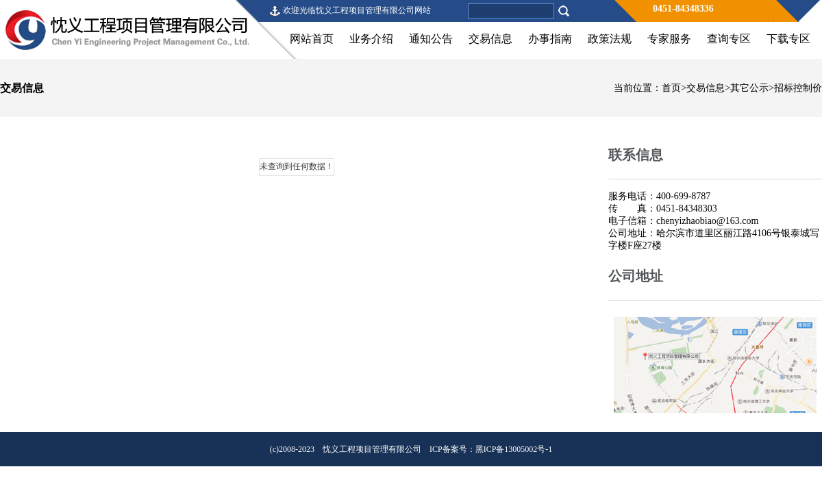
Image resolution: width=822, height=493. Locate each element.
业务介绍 (371, 39)
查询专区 (729, 39)
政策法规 (610, 39)
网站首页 (312, 39)
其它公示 (749, 88)
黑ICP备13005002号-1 (514, 449)
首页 (671, 88)
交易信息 (490, 39)
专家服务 (669, 39)
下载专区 (788, 39)
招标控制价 (798, 88)
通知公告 (431, 39)
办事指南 (550, 39)
